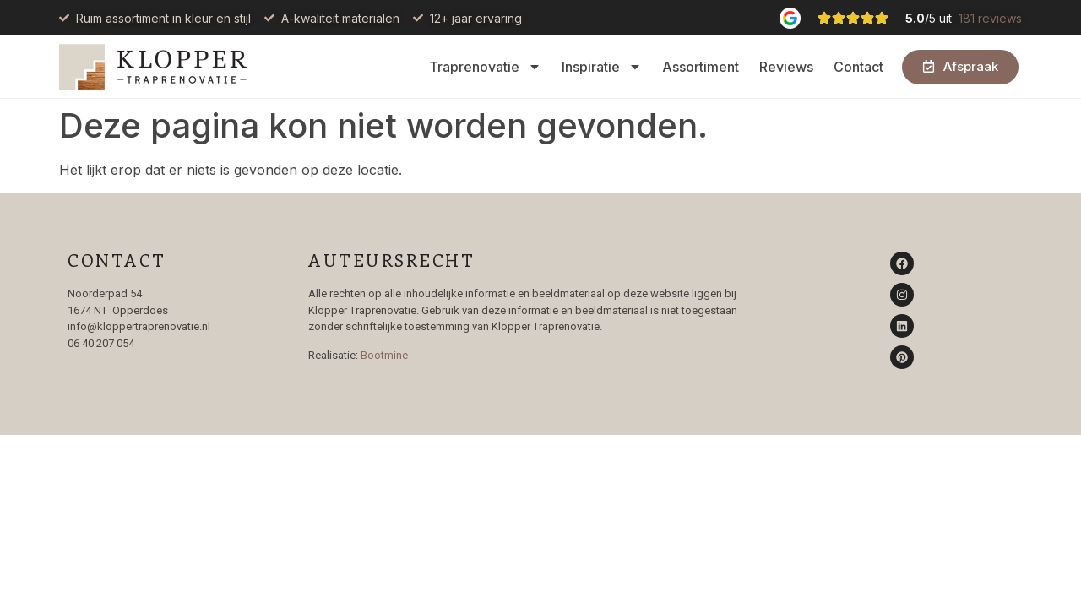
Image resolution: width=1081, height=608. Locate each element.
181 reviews (990, 18)
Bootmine (384, 355)
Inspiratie (602, 67)
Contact (858, 66)
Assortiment (700, 66)
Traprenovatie (485, 67)
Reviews (786, 66)
